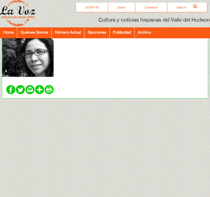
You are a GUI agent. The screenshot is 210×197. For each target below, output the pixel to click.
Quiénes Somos (34, 32)
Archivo (144, 32)
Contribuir (151, 7)
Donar (122, 7)
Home (8, 32)
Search (181, 7)
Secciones (97, 32)
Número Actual (68, 32)
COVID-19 (92, 7)
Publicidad (122, 32)
